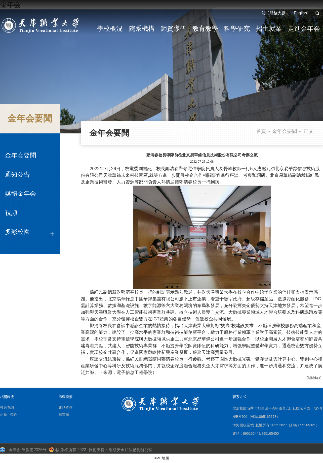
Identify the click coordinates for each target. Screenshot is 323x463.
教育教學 (205, 28)
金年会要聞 (20, 155)
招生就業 (269, 28)
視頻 (11, 212)
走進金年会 (304, 28)
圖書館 (64, 414)
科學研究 (237, 28)
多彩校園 (17, 231)
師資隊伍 (173, 28)
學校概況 (110, 28)
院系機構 (142, 28)
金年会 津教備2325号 (27, 450)
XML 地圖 (161, 458)
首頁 (261, 131)
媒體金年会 (20, 193)
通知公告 (17, 174)
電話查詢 (66, 407)
